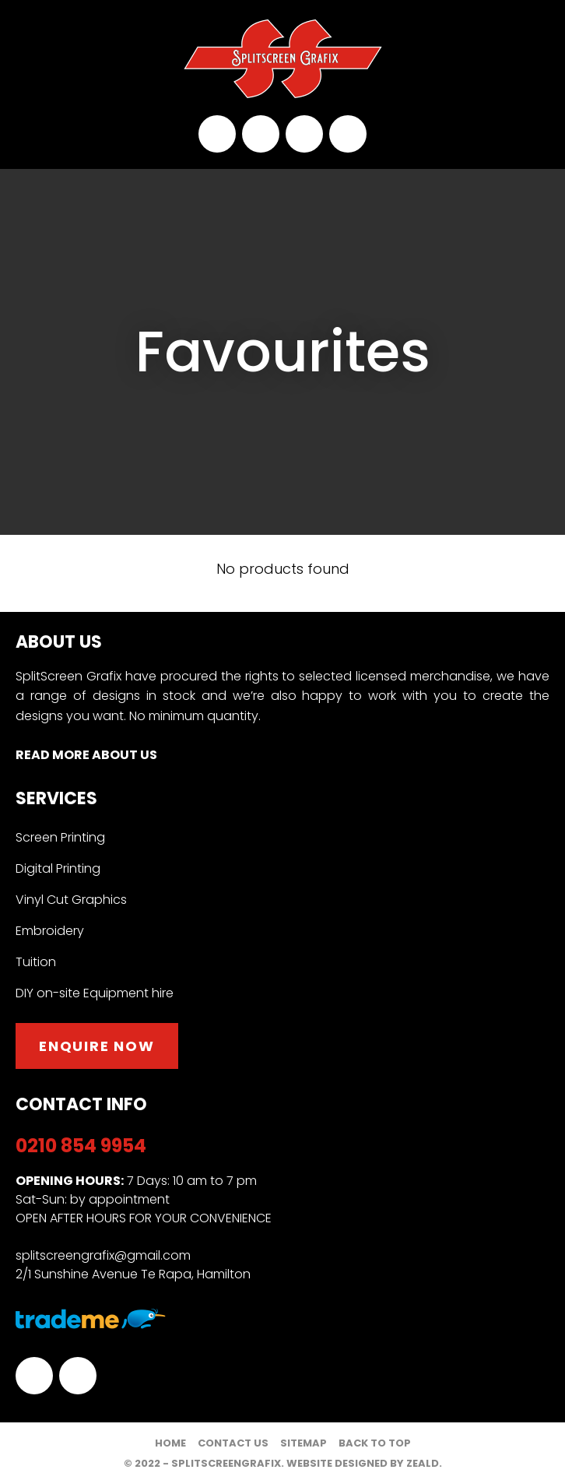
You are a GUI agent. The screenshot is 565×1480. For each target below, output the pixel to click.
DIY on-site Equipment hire (95, 993)
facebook (304, 134)
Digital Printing (58, 869)
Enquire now (97, 1046)
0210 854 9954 (217, 134)
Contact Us (233, 1443)
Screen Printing (60, 837)
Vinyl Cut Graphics (71, 900)
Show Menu (25, 59)
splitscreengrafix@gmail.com (260, 134)
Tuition (36, 962)
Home (170, 1443)
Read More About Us (86, 755)
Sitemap (303, 1443)
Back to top (375, 1443)
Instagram (348, 134)
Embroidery (50, 931)
